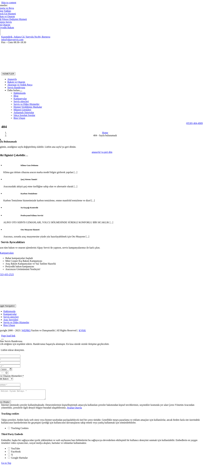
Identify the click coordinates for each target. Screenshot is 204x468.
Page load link (8, 335)
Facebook (14, 454)
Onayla (78, 410)
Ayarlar (71, 410)
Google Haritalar (18, 460)
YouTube (14, 451)
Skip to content (8, 2)
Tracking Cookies (18, 430)
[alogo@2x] (102, 303)
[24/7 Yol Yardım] (194, 123)
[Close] (2, 339)
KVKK (82, 330)
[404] (102, 152)
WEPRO (26, 330)
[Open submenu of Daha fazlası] (21, 91)
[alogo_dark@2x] (43, 70)
